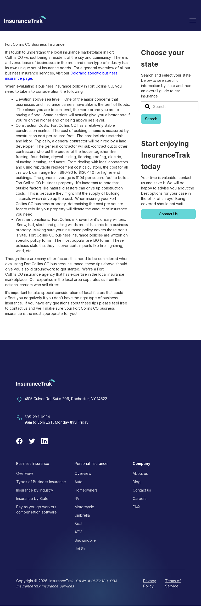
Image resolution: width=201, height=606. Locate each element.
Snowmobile (85, 540)
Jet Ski (80, 548)
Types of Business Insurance (41, 482)
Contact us (142, 490)
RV (77, 498)
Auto (78, 482)
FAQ (136, 507)
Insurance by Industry (34, 490)
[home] (25, 20)
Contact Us (168, 214)
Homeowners (86, 490)
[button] (192, 20)
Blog (137, 482)
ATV (78, 532)
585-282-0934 (37, 417)
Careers (140, 498)
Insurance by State (32, 498)
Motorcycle (84, 507)
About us (140, 473)
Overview (24, 473)
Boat (78, 523)
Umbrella (82, 515)
